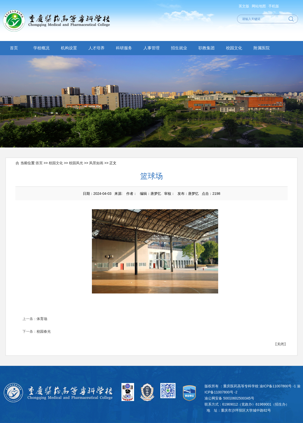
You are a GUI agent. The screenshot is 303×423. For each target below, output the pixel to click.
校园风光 (76, 163)
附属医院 (262, 48)
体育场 (42, 319)
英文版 (244, 6)
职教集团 (206, 48)
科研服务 (124, 48)
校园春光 (44, 331)
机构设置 (69, 48)
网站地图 (259, 6)
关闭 (280, 344)
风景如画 (96, 163)
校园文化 (234, 48)
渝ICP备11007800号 (276, 386)
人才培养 (96, 48)
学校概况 (41, 48)
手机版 (273, 6)
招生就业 (179, 48)
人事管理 (151, 48)
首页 (14, 48)
